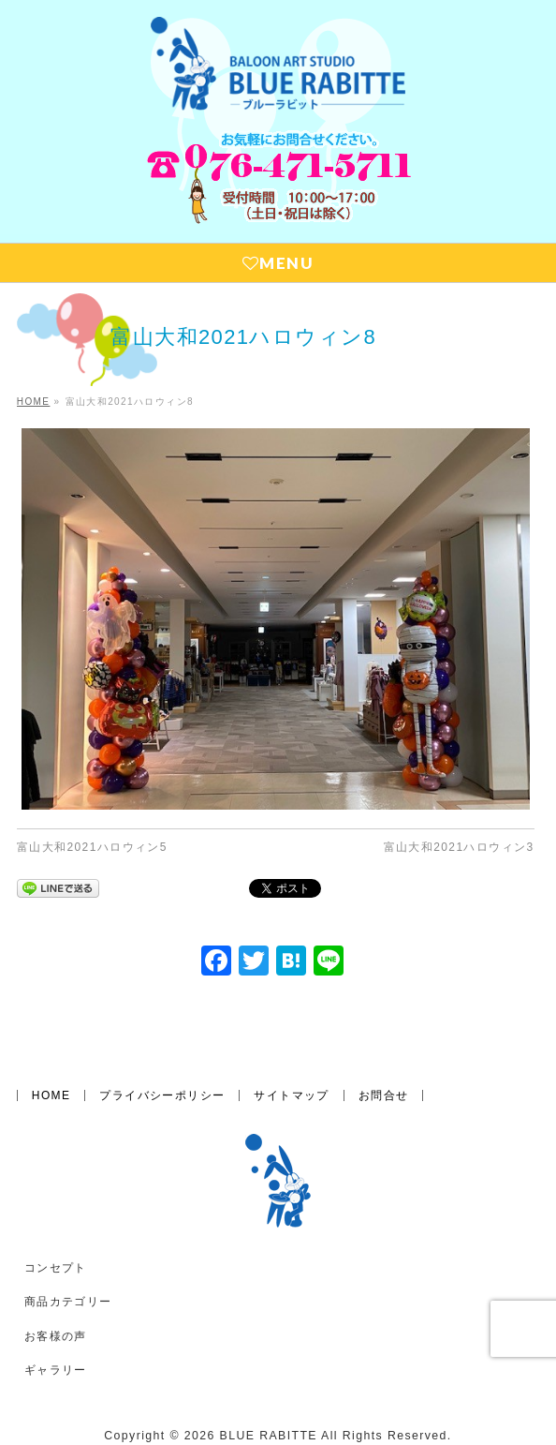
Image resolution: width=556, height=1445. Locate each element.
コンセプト (55, 1223)
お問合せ (383, 1051)
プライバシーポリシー (162, 1051)
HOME (51, 1051)
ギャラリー (55, 1326)
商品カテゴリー (68, 1257)
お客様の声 (55, 1292)
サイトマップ (291, 1051)
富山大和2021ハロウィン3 (459, 847)
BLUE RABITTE (268, 1391)
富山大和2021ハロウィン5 (92, 847)
